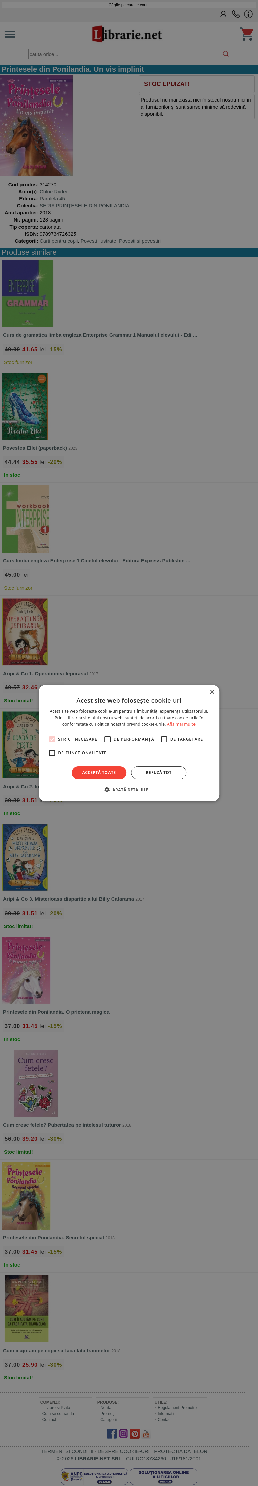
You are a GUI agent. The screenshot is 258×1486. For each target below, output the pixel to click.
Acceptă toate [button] (99, 772)
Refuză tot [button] (158, 772)
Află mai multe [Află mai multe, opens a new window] (181, 724)
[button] (129, 789)
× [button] (211, 691)
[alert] (129, 743)
